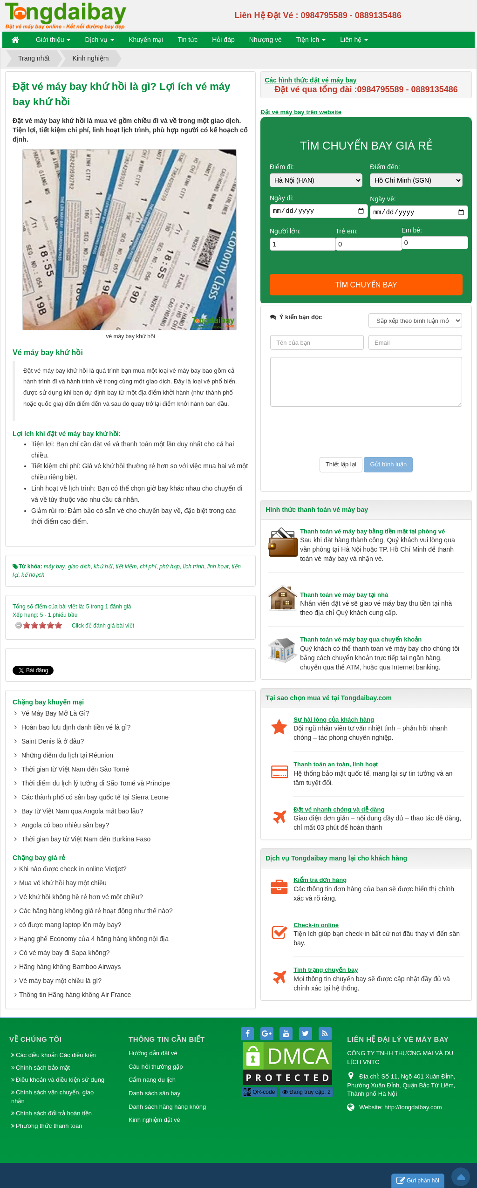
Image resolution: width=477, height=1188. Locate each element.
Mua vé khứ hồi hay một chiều (63, 870)
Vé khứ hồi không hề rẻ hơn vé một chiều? (81, 884)
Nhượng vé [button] (265, 39)
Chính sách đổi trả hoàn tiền (54, 1104)
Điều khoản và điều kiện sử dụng (60, 1071)
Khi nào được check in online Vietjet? (73, 856)
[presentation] (341, 432)
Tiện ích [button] (311, 42)
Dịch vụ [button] (99, 42)
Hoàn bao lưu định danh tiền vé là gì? (75, 715)
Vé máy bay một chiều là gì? (60, 968)
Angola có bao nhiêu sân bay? (65, 813)
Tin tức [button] (188, 39)
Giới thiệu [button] (53, 42)
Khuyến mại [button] (146, 39)
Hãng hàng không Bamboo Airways (70, 954)
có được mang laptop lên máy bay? (70, 912)
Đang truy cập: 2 (306, 1083)
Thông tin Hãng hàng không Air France (75, 982)
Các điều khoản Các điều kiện (56, 1046)
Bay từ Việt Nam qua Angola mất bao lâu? (82, 799)
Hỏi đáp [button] (223, 39)
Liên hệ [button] (354, 42)
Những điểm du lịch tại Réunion (67, 743)
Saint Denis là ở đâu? (52, 729)
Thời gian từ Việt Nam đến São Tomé (75, 757)
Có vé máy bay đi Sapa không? (64, 940)
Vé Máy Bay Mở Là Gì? (55, 701)
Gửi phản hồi (417, 1180)
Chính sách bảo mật (44, 1059)
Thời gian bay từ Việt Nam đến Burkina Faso (85, 827)
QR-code (259, 1083)
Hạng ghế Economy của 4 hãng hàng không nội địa (94, 926)
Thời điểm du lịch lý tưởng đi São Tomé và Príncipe (95, 771)
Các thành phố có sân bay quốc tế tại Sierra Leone (95, 785)
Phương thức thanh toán (49, 1116)
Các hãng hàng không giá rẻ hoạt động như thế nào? (96, 898)
